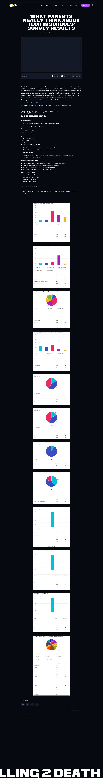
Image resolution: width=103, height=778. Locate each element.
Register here (67, 110)
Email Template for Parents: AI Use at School (33, 104)
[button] (48, 5)
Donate (76, 5)
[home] (13, 5)
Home (41, 5)
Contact (70, 5)
